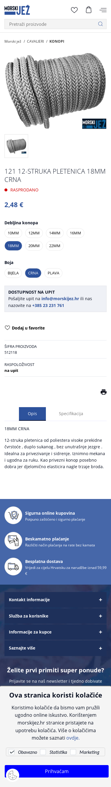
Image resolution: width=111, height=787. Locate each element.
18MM (13, 245)
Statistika (58, 752)
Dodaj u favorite (25, 328)
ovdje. (73, 738)
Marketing (89, 752)
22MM (54, 245)
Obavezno (27, 752)
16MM (75, 233)
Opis (32, 414)
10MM (13, 233)
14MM (54, 233)
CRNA (33, 273)
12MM (34, 233)
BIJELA (13, 273)
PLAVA (53, 273)
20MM (34, 245)
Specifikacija (71, 414)
